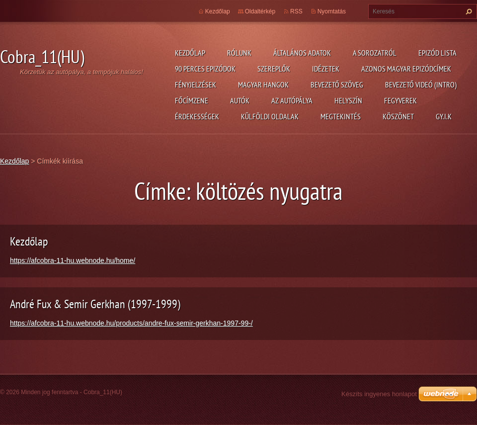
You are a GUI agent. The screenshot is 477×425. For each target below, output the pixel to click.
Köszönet (398, 116)
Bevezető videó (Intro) (421, 84)
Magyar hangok (263, 84)
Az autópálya (292, 100)
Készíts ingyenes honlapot (379, 394)
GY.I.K (444, 116)
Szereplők (273, 69)
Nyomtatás (332, 11)
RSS (296, 11)
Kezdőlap (190, 53)
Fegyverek (400, 100)
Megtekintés (340, 116)
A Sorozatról (375, 53)
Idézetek (325, 69)
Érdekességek (197, 116)
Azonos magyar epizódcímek (406, 69)
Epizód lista (437, 53)
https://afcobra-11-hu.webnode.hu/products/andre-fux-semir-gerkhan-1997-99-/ (131, 323)
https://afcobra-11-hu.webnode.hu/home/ (72, 260)
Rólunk (239, 53)
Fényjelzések (195, 84)
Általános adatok (302, 53)
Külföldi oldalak (270, 116)
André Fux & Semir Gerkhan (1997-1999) (95, 304)
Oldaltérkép (260, 11)
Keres (467, 11)
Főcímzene (191, 100)
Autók (239, 100)
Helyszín (348, 100)
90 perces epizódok (205, 69)
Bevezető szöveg (337, 84)
